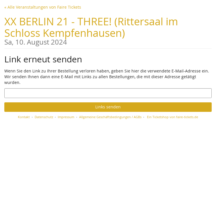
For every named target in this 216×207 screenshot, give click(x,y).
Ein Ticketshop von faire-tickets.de (172, 117)
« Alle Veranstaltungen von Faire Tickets (42, 7)
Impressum (66, 117)
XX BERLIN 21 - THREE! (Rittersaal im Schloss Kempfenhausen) (108, 30)
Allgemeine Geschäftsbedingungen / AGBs (110, 117)
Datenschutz (44, 117)
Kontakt (24, 117)
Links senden (108, 107)
